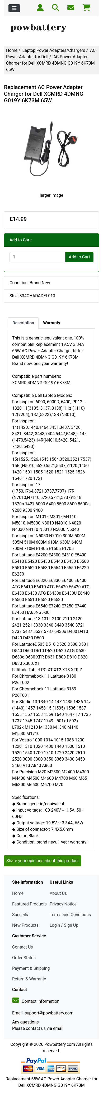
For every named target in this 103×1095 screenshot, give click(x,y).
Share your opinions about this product (42, 860)
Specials (20, 914)
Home (11, 50)
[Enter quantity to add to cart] (37, 257)
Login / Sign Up (64, 925)
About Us (58, 893)
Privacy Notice (63, 904)
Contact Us (22, 947)
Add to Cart (79, 256)
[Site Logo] (51, 28)
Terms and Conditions (70, 914)
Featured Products (29, 904)
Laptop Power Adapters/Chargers (53, 50)
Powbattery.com (59, 1044)
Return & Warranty (29, 978)
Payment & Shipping (31, 968)
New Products (25, 925)
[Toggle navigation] (14, 8)
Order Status (24, 957)
